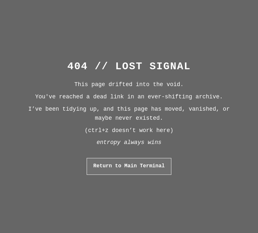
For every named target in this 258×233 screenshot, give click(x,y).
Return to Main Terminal (129, 166)
